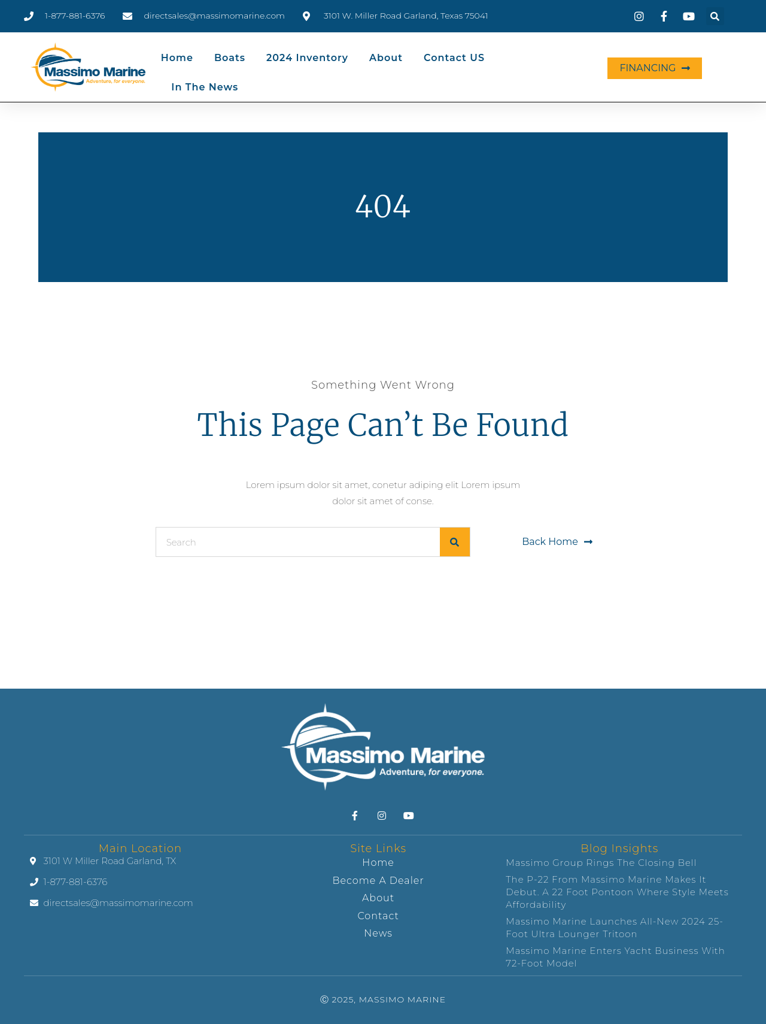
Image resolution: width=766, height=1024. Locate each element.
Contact (378, 916)
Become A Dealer (378, 880)
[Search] (455, 542)
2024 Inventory (307, 57)
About (386, 57)
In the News (204, 87)
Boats (229, 57)
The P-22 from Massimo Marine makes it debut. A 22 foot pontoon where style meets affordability (617, 892)
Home (177, 57)
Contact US (454, 57)
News (378, 933)
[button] (715, 16)
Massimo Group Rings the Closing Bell (601, 862)
